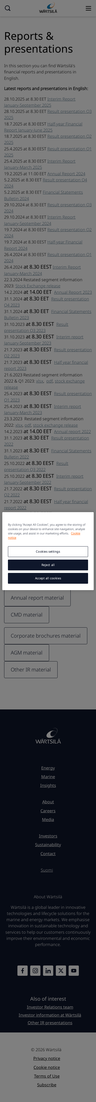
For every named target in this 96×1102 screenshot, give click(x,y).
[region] (47, 551)
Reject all (48, 565)
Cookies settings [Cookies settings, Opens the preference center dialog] (48, 551)
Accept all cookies (48, 578)
